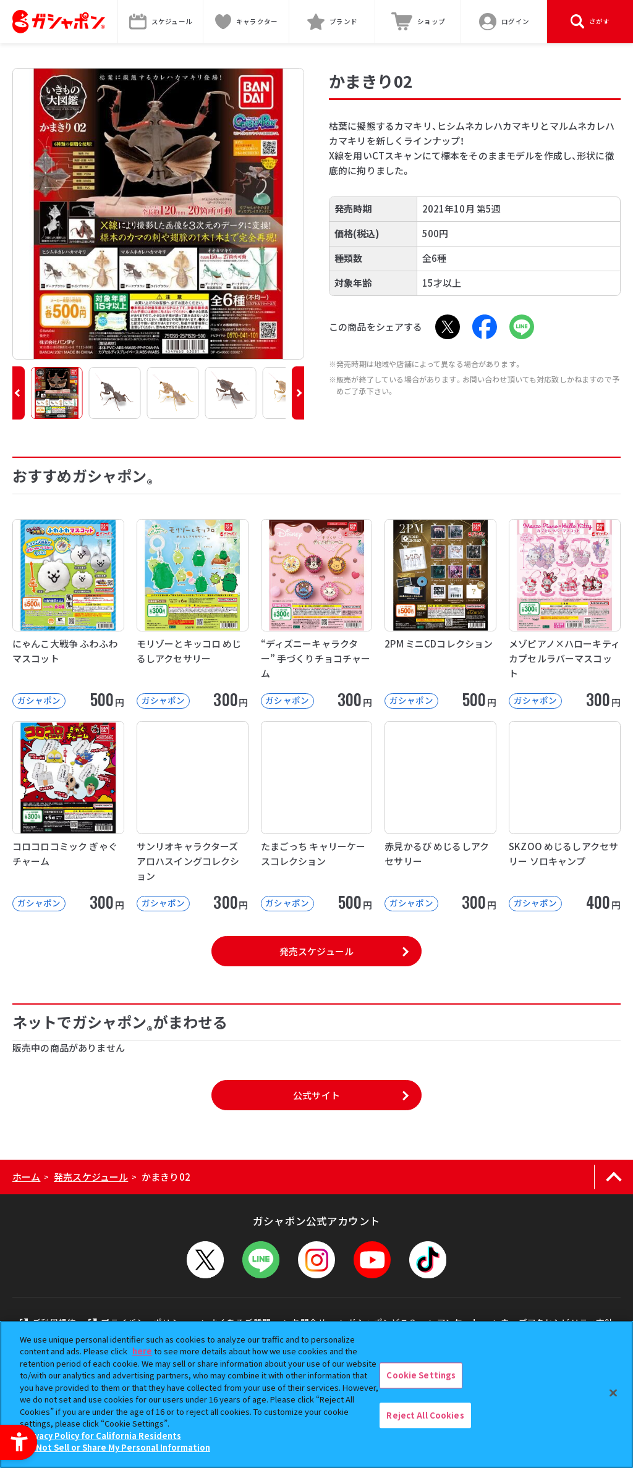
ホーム (26, 1176)
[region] (316, 1394)
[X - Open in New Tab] (447, 326)
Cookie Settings (421, 1375)
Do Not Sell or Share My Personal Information (116, 1447)
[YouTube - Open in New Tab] (372, 1259)
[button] (18, 393)
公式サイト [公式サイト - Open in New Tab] (316, 1095)
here (142, 1351)
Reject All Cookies (425, 1415)
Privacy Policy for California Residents (102, 1435)
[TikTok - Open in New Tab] (427, 1259)
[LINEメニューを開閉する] (260, 1259)
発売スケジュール (316, 951)
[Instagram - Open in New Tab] (316, 1259)
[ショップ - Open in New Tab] (418, 21)
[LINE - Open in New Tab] (521, 326)
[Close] (613, 1392)
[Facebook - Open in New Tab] (484, 326)
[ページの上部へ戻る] (613, 1177)
